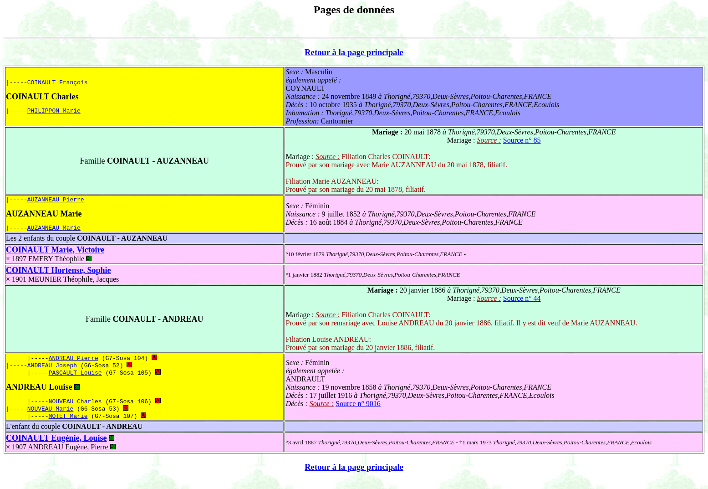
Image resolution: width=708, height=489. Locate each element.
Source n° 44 (522, 301)
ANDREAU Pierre (73, 361)
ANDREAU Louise (39, 392)
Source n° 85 (522, 140)
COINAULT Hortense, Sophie (58, 273)
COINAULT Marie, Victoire (55, 252)
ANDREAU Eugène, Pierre (71, 455)
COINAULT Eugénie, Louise (56, 446)
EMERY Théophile (60, 261)
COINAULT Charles (42, 96)
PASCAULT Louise (75, 378)
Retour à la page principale (354, 52)
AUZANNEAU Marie (43, 215)
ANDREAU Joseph (52, 369)
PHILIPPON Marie (54, 112)
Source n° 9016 (358, 409)
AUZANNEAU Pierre (55, 200)
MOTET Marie (68, 424)
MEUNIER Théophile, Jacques (73, 282)
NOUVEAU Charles (75, 407)
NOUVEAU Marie (50, 416)
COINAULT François (57, 82)
